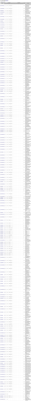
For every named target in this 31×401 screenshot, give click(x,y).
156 (4, 349)
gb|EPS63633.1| (1, 91)
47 (4, 110)
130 (4, 294)
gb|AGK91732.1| (1, 253)
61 (4, 142)
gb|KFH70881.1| (1, 235)
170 (4, 376)
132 (4, 298)
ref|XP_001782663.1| (2, 200)
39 (4, 91)
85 (4, 196)
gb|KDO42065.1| (1, 99)
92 (4, 214)
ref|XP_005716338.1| (2, 294)
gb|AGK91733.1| (1, 226)
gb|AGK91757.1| (1, 236)
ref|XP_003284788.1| (2, 268)
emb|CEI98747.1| (1, 248)
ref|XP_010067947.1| (2, 110)
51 (4, 118)
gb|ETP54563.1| (1, 306)
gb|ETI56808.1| (1, 315)
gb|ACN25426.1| (1, 189)
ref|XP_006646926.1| (2, 160)
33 (4, 78)
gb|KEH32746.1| (1, 212)
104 (4, 243)
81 (4, 186)
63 (4, 146)
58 (4, 134)
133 (4, 300)
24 (4, 53)
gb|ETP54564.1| (1, 283)
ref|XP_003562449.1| (2, 196)
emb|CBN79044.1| (2, 262)
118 (4, 262)
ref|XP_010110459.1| (2, 85)
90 (4, 209)
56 (4, 130)
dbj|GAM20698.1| (2, 354)
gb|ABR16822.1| (1, 197)
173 (4, 383)
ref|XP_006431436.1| (2, 96)
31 (4, 71)
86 (4, 198)
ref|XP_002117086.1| (2, 379)
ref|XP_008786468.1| (2, 164)
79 (4, 181)
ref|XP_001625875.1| (2, 391)
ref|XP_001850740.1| (2, 374)
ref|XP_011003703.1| (2, 93)
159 (4, 354)
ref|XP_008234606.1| (2, 74)
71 (4, 164)
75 (4, 174)
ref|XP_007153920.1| (2, 16)
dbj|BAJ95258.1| (1, 198)
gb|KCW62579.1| (1, 108)
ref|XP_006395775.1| (2, 126)
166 (4, 368)
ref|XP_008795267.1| (2, 177)
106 (4, 229)
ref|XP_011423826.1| (2, 351)
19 (4, 45)
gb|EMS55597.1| (1, 181)
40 (4, 93)
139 (4, 317)
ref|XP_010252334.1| (2, 121)
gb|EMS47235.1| (1, 229)
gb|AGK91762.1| (1, 233)
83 (4, 197)
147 (4, 356)
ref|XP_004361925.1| (2, 300)
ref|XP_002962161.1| (2, 205)
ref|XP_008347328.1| (2, 50)
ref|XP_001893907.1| (2, 336)
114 (4, 250)
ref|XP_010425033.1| (2, 118)
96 (4, 226)
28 (4, 64)
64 (4, 189)
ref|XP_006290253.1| (2, 134)
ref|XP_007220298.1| (2, 71)
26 (4, 60)
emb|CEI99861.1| (1, 246)
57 (4, 131)
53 (4, 123)
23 (4, 58)
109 (4, 253)
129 (4, 292)
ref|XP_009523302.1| (2, 289)
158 (4, 351)
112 (4, 246)
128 (4, 289)
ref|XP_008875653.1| (2, 257)
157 (4, 391)
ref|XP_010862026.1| (2, 366)
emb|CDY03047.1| (2, 131)
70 (4, 162)
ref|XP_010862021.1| (2, 368)
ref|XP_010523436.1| (2, 137)
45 (4, 106)
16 (4, 38)
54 (4, 126)
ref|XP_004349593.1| (2, 260)
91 (4, 212)
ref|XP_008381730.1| (2, 82)
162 (4, 361)
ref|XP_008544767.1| (2, 383)
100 (4, 233)
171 (4, 379)
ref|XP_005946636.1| (2, 349)
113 (4, 248)
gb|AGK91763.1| (1, 232)
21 (4, 50)
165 (4, 366)
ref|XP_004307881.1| (2, 60)
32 (4, 74)
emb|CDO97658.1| (2, 10)
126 (4, 283)
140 (4, 319)
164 (4, 364)
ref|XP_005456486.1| (2, 361)
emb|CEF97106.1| (2, 298)
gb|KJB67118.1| (1, 45)
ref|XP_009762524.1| (2, 5)
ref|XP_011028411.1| (2, 58)
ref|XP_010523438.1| (2, 142)
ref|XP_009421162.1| (2, 162)
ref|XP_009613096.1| (2, 8)
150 (4, 336)
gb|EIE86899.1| (1, 274)
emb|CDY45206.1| (2, 130)
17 (4, 41)
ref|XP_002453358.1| (2, 209)
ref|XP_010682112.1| (2, 41)
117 (4, 260)
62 (4, 144)
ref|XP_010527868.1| (2, 106)
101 (4, 236)
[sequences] (6, 0)
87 (4, 200)
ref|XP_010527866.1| (2, 103)
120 (4, 268)
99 (4, 232)
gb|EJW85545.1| (1, 292)
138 (4, 315)
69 (4, 160)
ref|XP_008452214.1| (2, 78)
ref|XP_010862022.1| (2, 364)
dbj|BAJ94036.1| (1, 172)
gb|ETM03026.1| (1, 319)
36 (4, 85)
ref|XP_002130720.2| (2, 376)
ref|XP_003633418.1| (2, 64)
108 (4, 235)
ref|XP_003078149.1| (2, 296)
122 (4, 274)
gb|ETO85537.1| (1, 317)
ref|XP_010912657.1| (2, 174)
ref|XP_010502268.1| (2, 123)
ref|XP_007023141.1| (2, 38)
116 (4, 257)
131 (4, 296)
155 (4, 347)
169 (4, 374)
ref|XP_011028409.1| (2, 53)
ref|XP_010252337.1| (2, 214)
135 (4, 306)
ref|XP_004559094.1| (2, 347)
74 (4, 172)
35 (4, 82)
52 (4, 121)
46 (4, 108)
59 (4, 137)
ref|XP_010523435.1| (2, 146)
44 (4, 103)
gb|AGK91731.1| (1, 243)
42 (4, 99)
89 (4, 205)
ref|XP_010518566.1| (2, 144)
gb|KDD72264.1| (1, 356)
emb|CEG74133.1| (2, 250)
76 (4, 177)
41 (4, 96)
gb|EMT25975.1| (1, 186)
